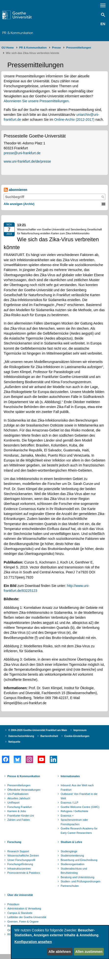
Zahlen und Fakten (18, 819)
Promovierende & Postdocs (23, 872)
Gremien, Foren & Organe (22, 921)
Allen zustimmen (88, 952)
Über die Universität (20, 894)
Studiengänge (69, 851)
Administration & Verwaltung (24, 908)
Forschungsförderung (20, 864)
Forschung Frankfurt (19, 806)
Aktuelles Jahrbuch (18, 798)
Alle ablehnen (59, 952)
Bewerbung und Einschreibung (79, 859)
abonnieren (15, 190)
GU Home (7, 47)
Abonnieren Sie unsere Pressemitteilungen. (37, 101)
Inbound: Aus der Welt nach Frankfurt (77, 787)
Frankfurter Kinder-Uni (20, 815)
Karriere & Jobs (16, 811)
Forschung (14, 841)
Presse (56, 47)
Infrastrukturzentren (19, 868)
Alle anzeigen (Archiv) (19, 204)
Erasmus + (67, 815)
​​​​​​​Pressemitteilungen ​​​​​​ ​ (79, 47)
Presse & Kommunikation (23, 776)
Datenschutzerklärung (21, 736)
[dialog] (60, 942)
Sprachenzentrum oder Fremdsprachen (74, 822)
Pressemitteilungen (18, 785)
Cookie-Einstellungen (76, 736)
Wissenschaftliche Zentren (23, 855)
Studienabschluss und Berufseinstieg (74, 870)
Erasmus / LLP (69, 802)
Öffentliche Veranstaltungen (23, 789)
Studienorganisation (73, 864)
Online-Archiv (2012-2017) (74, 119)
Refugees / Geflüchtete (74, 811)
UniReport (13, 802)
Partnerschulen (70, 885)
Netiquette (14, 741)
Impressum (79, 730)
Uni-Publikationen (17, 793)
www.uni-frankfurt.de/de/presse (27, 161)
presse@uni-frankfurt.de (22, 153)
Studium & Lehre (71, 841)
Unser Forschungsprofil (21, 859)
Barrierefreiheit (49, 736)
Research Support (18, 851)
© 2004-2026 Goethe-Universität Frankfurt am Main (37, 730)
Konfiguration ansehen (33, 942)
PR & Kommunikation (17, 33)
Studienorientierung (72, 855)
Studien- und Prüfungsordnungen (80, 881)
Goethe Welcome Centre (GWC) (80, 806)
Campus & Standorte (19, 912)
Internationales (70, 776)
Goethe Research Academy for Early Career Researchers (79, 830)
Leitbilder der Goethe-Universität (26, 917)
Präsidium (13, 904)
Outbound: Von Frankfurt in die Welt (79, 796)
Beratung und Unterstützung (78, 877)
